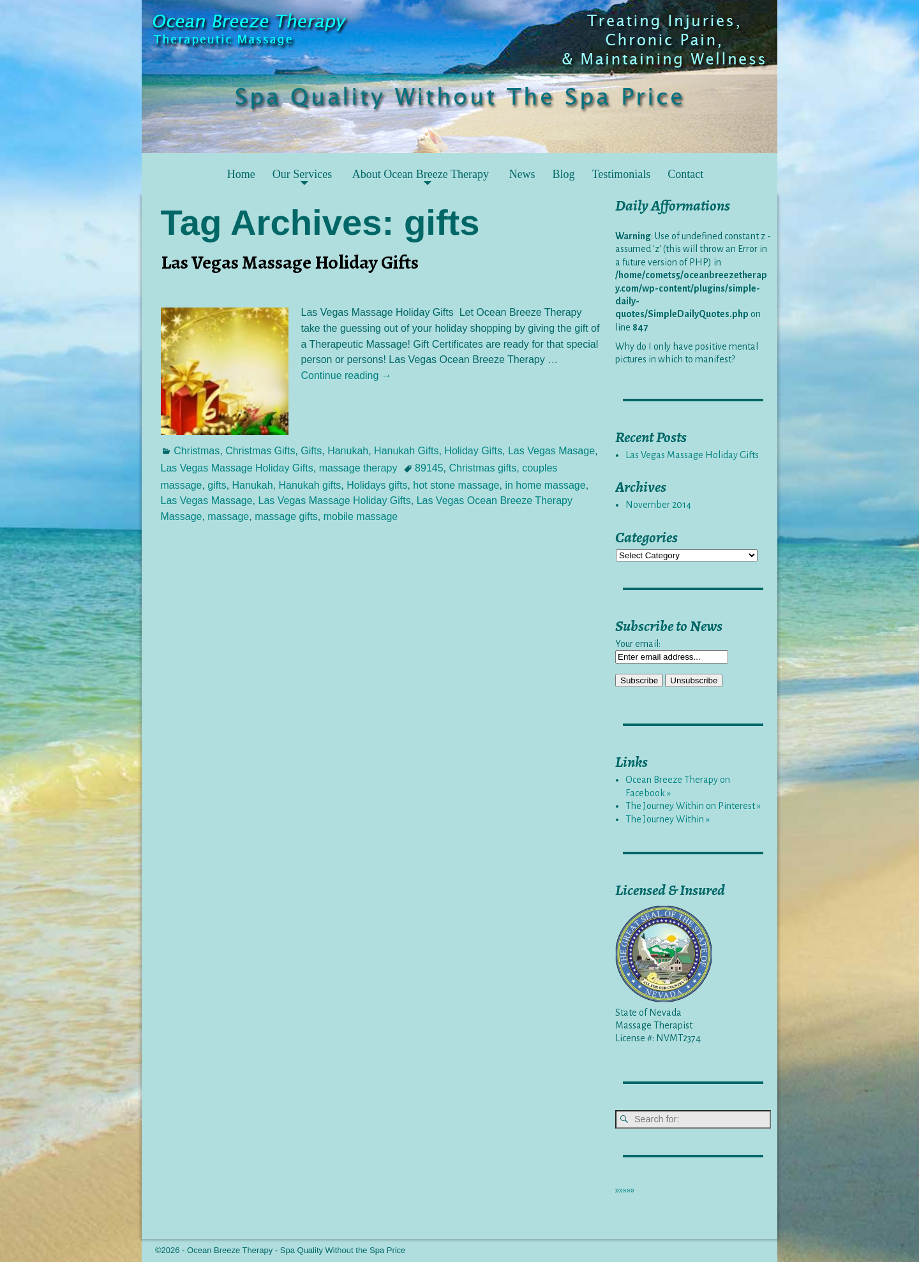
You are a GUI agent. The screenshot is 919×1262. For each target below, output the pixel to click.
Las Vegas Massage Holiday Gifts (290, 262)
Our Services (302, 174)
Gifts (311, 450)
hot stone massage (456, 485)
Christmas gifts (483, 468)
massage (228, 516)
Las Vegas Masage (551, 450)
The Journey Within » (667, 819)
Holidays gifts (377, 485)
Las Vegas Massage (207, 500)
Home (241, 174)
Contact (685, 174)
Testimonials (621, 174)
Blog (563, 174)
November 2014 (658, 505)
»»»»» (624, 1190)
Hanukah (347, 450)
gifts (216, 485)
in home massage (545, 485)
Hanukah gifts (310, 485)
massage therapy (358, 468)
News (522, 174)
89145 (429, 468)
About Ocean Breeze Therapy (420, 174)
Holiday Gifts (473, 450)
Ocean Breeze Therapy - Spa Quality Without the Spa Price (296, 1250)
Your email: (638, 644)
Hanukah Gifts (406, 450)
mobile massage (361, 516)
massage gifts (286, 516)
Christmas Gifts (260, 450)
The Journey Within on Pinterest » (693, 806)
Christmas (197, 450)
